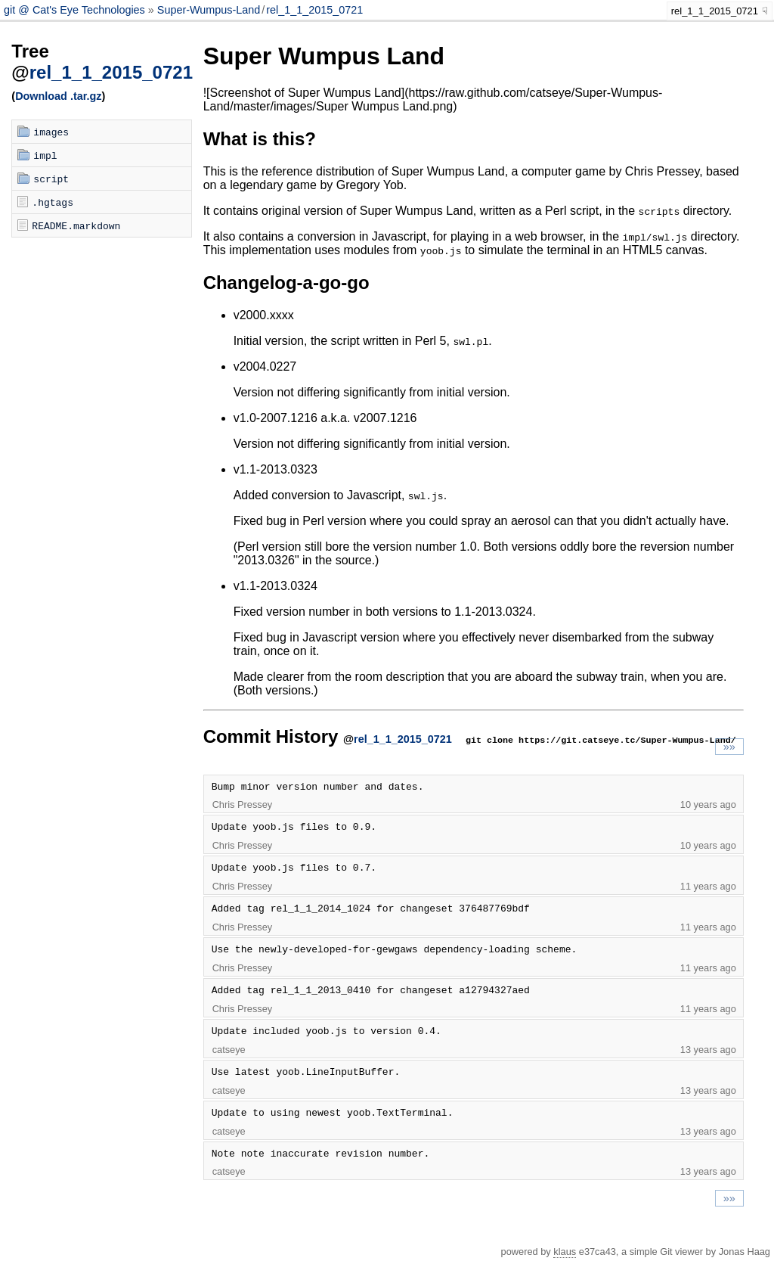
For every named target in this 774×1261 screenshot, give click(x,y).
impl (45, 155)
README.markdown (76, 225)
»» (729, 747)
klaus (564, 1251)
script (51, 178)
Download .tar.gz (58, 96)
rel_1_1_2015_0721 (314, 10)
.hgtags (52, 202)
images (51, 131)
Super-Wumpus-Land (209, 10)
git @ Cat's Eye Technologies (76, 10)
